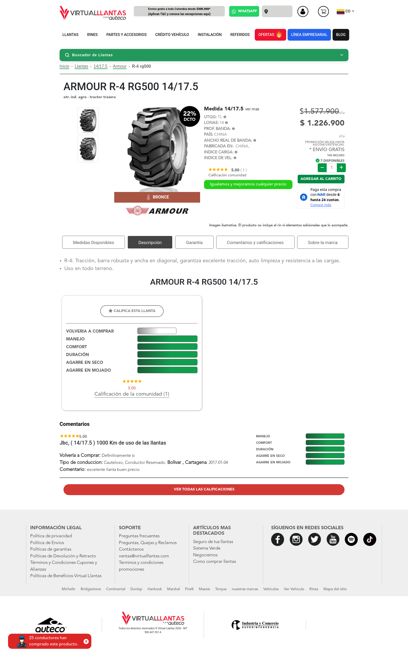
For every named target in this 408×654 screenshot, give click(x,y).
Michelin (68, 589)
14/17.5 (100, 66)
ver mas (252, 109)
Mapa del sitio (335, 589)
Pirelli (189, 589)
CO (344, 11)
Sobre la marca (323, 242)
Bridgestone (91, 589)
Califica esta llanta (132, 311)
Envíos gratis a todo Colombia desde (179, 11)
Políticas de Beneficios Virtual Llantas (65, 576)
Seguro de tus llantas (213, 542)
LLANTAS (70, 35)
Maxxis (204, 589)
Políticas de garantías (50, 549)
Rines (313, 589)
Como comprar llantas (214, 561)
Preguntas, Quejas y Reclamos (148, 543)
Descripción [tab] (150, 242)
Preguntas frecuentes (139, 536)
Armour (119, 66)
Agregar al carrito (321, 179)
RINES (92, 35)
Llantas (81, 66)
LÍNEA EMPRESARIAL (309, 35)
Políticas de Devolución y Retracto (63, 556)
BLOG (341, 35)
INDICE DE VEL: (218, 158)
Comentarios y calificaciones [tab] (255, 242)
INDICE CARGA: (218, 152)
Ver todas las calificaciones (204, 489)
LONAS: (211, 123)
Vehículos (271, 589)
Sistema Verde (206, 548)
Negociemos (205, 555)
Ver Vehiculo (294, 589)
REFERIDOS (240, 35)
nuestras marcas (245, 589)
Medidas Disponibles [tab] (93, 242)
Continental (115, 589)
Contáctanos (131, 549)
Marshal (173, 589)
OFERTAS (270, 34)
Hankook (155, 589)
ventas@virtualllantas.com (144, 556)
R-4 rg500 (141, 66)
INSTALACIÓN (210, 35)
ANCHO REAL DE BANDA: (228, 141)
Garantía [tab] (194, 242)
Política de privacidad (51, 536)
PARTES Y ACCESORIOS (126, 35)
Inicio (64, 66)
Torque (221, 589)
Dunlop (136, 589)
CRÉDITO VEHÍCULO (172, 35)
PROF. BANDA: (217, 129)
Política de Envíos (47, 543)
